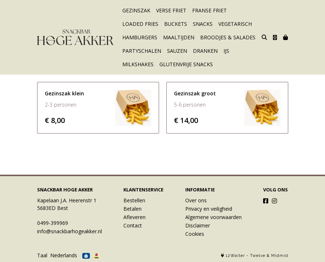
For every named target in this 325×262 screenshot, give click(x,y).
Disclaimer (197, 225)
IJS (226, 50)
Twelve (257, 255)
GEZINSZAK (136, 10)
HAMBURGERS (139, 37)
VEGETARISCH (235, 23)
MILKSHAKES (138, 64)
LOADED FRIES (140, 23)
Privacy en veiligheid (208, 208)
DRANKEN (205, 50)
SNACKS (203, 23)
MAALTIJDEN (178, 37)
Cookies (194, 233)
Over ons (196, 200)
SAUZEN (177, 50)
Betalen (132, 208)
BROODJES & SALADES (227, 37)
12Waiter (235, 255)
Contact (132, 225)
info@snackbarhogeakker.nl (69, 231)
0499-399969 (52, 222)
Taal (42, 255)
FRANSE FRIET (209, 10)
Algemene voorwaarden (213, 217)
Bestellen (134, 200)
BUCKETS (175, 23)
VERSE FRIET (171, 10)
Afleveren (134, 217)
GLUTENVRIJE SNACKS (186, 64)
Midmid (279, 255)
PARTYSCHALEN (141, 50)
